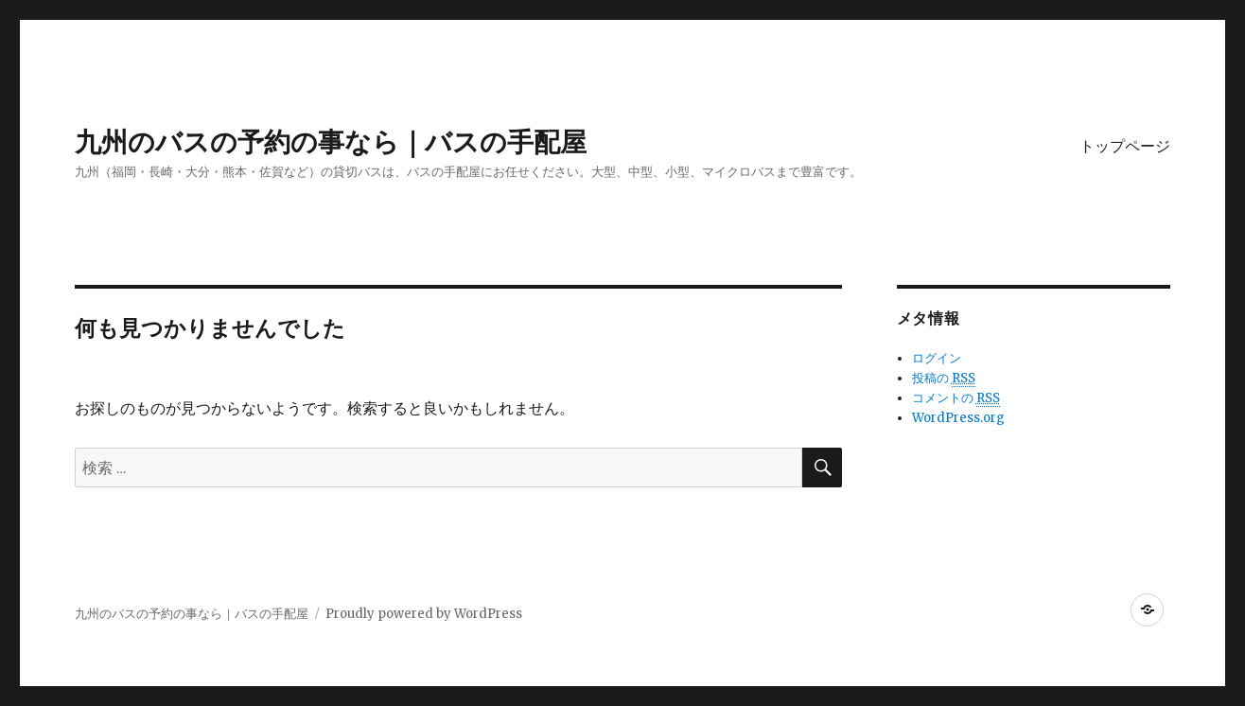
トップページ (1124, 146)
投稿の (943, 378)
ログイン (936, 358)
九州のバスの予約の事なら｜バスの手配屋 (331, 142)
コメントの (956, 398)
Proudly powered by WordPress (423, 614)
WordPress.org (958, 418)
